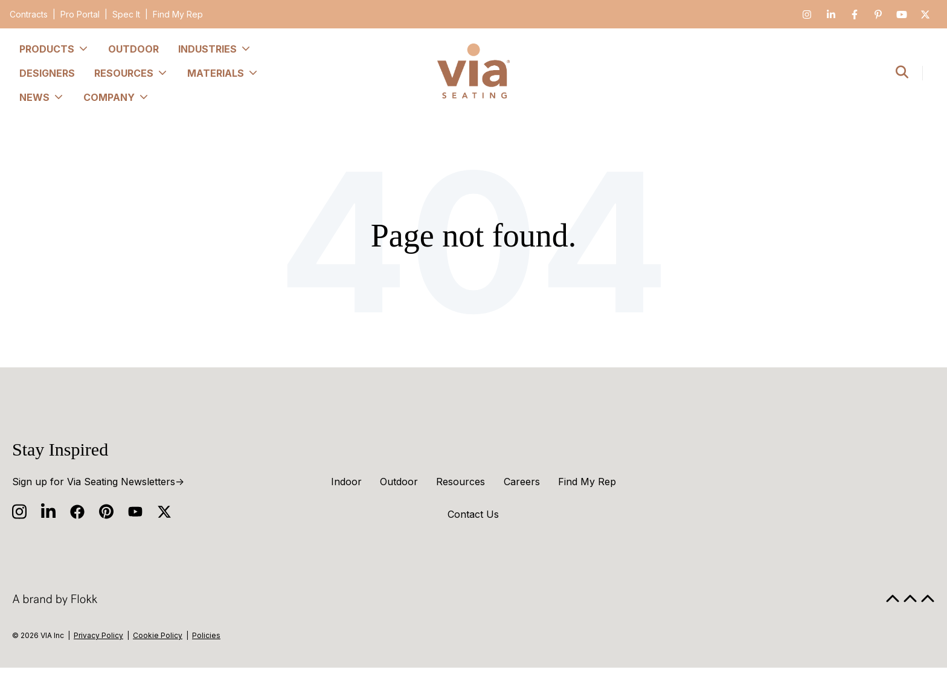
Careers (522, 482)
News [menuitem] (41, 97)
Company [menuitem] (116, 97)
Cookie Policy (157, 635)
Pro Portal (80, 14)
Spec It (126, 14)
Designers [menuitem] (47, 73)
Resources (460, 482)
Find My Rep (178, 14)
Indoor (346, 482)
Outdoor (399, 482)
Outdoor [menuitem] (133, 49)
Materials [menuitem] (222, 73)
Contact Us (473, 514)
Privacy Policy (98, 635)
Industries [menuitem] (214, 49)
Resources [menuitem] (131, 73)
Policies (206, 635)
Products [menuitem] (54, 49)
